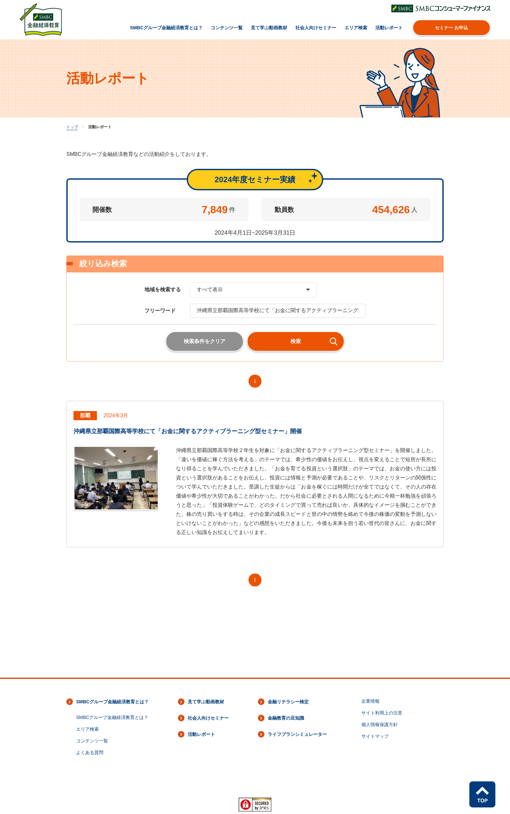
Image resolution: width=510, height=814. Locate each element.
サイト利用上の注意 (381, 712)
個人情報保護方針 (379, 724)
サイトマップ (375, 736)
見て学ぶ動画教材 (269, 27)
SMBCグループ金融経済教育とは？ (166, 27)
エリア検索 (355, 27)
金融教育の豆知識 (286, 718)
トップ (72, 127)
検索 (295, 341)
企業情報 (370, 701)
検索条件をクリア (204, 341)
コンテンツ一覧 (227, 27)
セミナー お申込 (451, 27)
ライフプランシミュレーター (297, 734)
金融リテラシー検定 (288, 701)
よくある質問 (89, 752)
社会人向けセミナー (315, 27)
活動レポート (389, 27)
